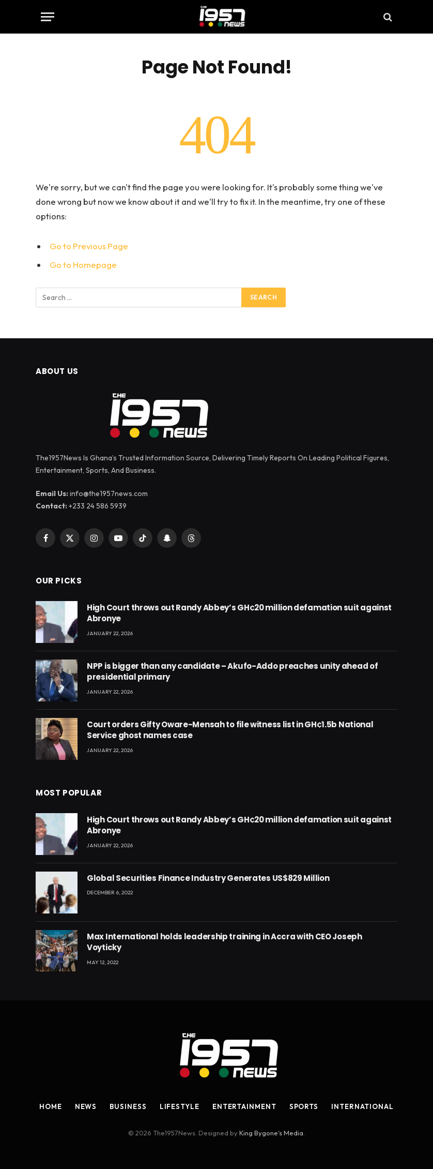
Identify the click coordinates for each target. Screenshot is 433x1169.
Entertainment (244, 1106)
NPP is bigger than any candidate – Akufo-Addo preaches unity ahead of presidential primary (232, 671)
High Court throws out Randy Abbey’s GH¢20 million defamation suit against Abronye (239, 613)
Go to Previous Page (89, 246)
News (86, 1106)
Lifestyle (179, 1106)
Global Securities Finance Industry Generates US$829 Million (208, 878)
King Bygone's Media (271, 1133)
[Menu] (47, 16)
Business (128, 1106)
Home (50, 1106)
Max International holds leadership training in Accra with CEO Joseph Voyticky (224, 942)
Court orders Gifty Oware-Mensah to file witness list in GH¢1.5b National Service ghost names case (230, 730)
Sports (303, 1106)
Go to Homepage (83, 264)
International (362, 1106)
